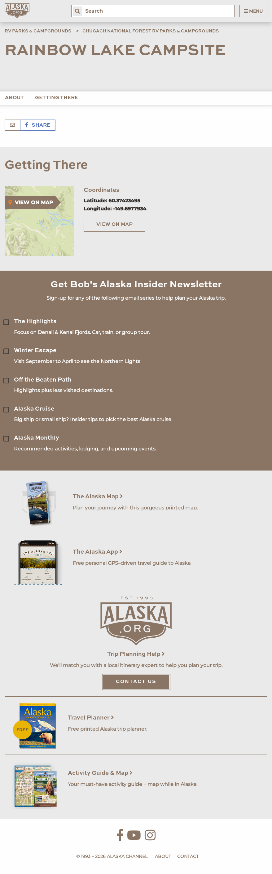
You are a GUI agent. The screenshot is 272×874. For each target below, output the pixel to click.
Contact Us (136, 681)
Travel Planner (91, 718)
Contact (188, 856)
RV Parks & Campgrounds (38, 31)
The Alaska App (97, 552)
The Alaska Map (98, 497)
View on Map (114, 224)
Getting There (56, 97)
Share (37, 125)
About (14, 97)
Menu (253, 11)
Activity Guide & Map (100, 773)
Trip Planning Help (136, 654)
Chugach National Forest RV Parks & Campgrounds (150, 31)
